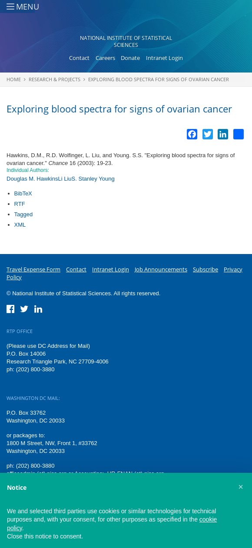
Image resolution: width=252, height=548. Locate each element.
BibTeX (23, 193)
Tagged (23, 214)
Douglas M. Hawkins (32, 178)
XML (20, 224)
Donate (130, 58)
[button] (241, 487)
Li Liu (65, 178)
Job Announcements (161, 269)
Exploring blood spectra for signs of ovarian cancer (158, 79)
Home (14, 79)
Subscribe (205, 269)
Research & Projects (54, 79)
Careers (105, 58)
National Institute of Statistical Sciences (126, 41)
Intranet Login (164, 58)
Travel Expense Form (33, 269)
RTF (19, 204)
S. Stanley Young (93, 178)
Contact (79, 58)
